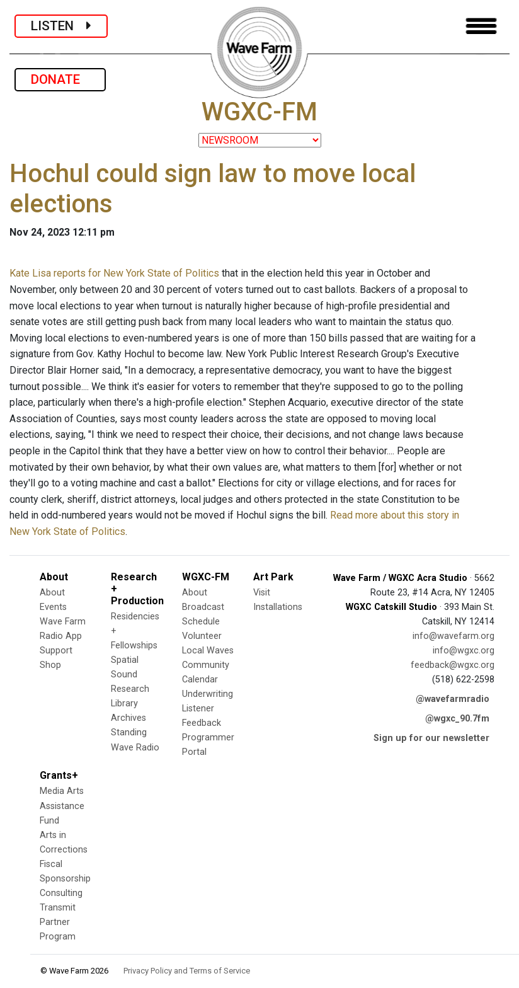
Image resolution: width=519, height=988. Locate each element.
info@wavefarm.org (453, 636)
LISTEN (61, 25)
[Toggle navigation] (481, 26)
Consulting (61, 893)
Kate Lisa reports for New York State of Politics (114, 273)
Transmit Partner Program (58, 922)
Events (53, 607)
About (52, 592)
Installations (277, 607)
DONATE (60, 79)
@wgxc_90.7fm (457, 718)
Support (56, 650)
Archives (128, 718)
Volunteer (202, 636)
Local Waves (208, 650)
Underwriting (207, 694)
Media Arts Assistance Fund (62, 805)
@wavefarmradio (452, 699)
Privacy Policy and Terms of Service (186, 970)
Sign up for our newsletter (431, 738)
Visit (261, 592)
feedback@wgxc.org (452, 665)
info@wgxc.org (463, 650)
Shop (50, 665)
